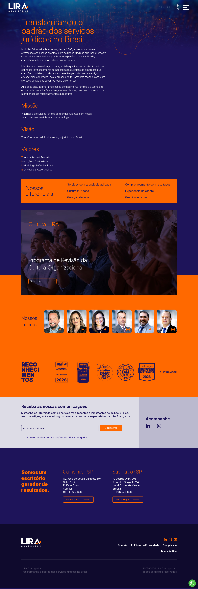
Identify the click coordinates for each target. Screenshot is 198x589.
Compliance (169, 546)
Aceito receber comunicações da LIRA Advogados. (57, 438)
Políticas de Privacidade (143, 546)
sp (156, 8)
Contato (119, 546)
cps (148, 8)
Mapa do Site (168, 552)
